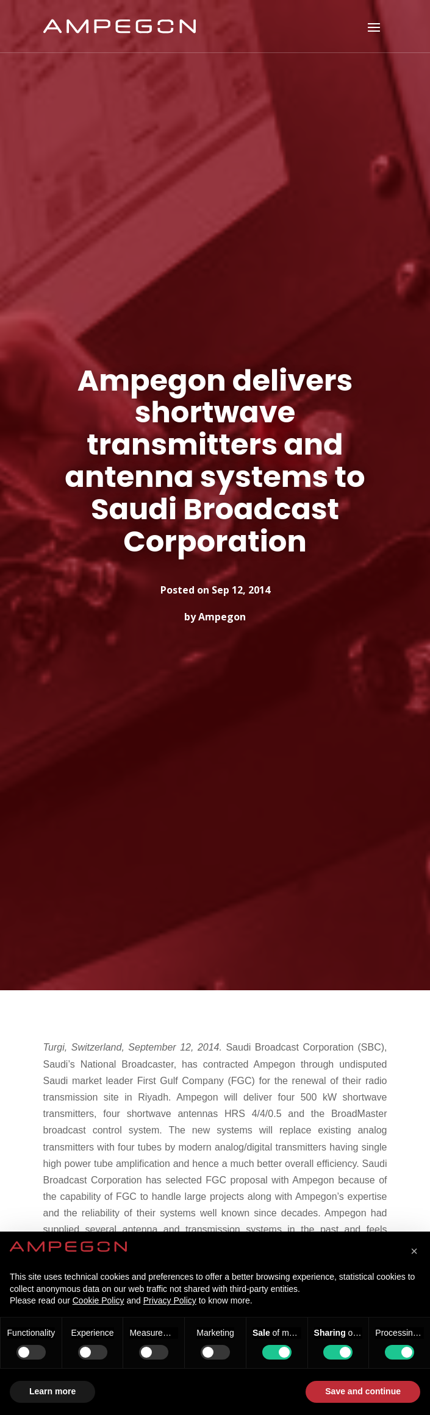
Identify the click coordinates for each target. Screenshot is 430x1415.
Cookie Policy (98, 1300)
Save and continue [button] (363, 1391)
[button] (414, 1251)
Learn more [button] (52, 1391)
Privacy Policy (169, 1300)
